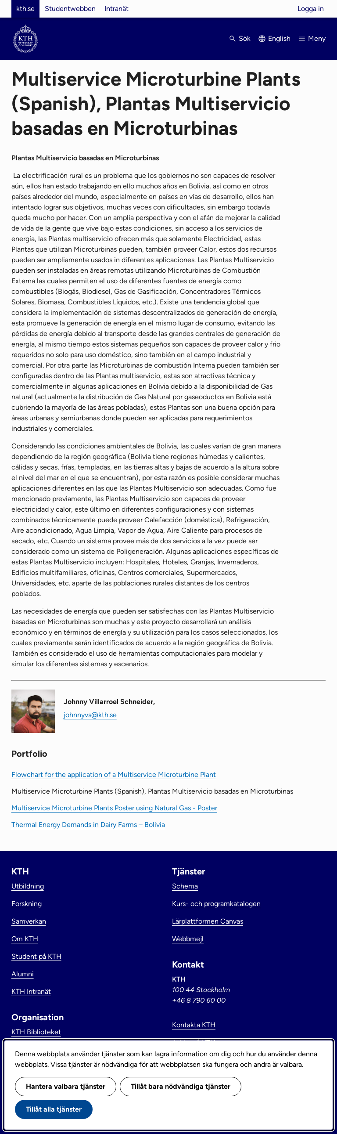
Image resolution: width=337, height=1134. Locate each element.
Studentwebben (70, 8)
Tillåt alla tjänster (54, 1109)
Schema (185, 886)
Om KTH (24, 939)
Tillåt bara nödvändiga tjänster (180, 1086)
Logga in (311, 8)
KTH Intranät (31, 991)
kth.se (25, 8)
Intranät (116, 8)
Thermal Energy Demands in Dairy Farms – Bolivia (88, 824)
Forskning (26, 903)
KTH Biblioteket (36, 1032)
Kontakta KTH (193, 1025)
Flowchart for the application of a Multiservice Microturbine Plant (113, 774)
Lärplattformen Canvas (207, 921)
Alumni (22, 974)
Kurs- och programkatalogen (216, 903)
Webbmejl (188, 939)
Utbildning (27, 886)
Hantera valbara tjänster (65, 1086)
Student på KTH (36, 956)
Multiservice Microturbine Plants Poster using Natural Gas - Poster (114, 808)
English (279, 38)
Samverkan (28, 921)
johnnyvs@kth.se (90, 715)
